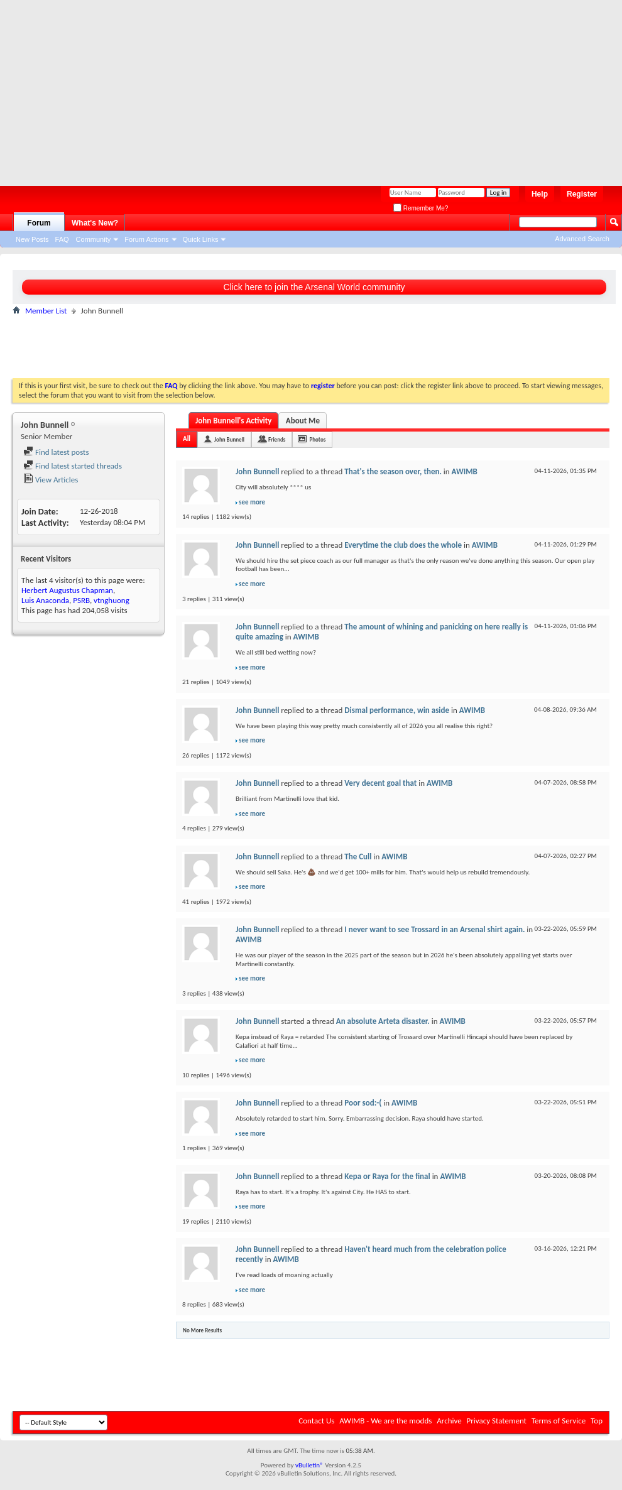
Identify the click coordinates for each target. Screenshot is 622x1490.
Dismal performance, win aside (396, 710)
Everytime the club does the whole (403, 545)
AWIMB (464, 471)
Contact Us (316, 1420)
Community (93, 239)
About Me (303, 420)
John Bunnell (229, 439)
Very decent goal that (380, 783)
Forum (38, 223)
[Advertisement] (238, 88)
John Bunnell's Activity (233, 420)
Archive (449, 1420)
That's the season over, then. (393, 471)
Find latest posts (56, 452)
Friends (276, 439)
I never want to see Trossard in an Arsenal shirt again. (434, 929)
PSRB (81, 600)
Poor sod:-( (362, 1102)
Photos (317, 439)
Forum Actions (146, 239)
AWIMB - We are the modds (385, 1420)
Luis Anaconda (45, 600)
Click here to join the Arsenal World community (314, 287)
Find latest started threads (72, 465)
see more (252, 502)
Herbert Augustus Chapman (67, 590)
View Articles (50, 479)
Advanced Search (582, 238)
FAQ (62, 239)
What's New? (95, 223)
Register (582, 194)
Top (597, 1420)
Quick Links (201, 239)
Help (540, 194)
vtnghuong (111, 600)
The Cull (357, 856)
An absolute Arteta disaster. (383, 1021)
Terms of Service (559, 1420)
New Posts (32, 239)
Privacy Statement (497, 1420)
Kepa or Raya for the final (387, 1176)
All (186, 439)
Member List (46, 310)
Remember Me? (420, 208)
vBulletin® (309, 1465)
